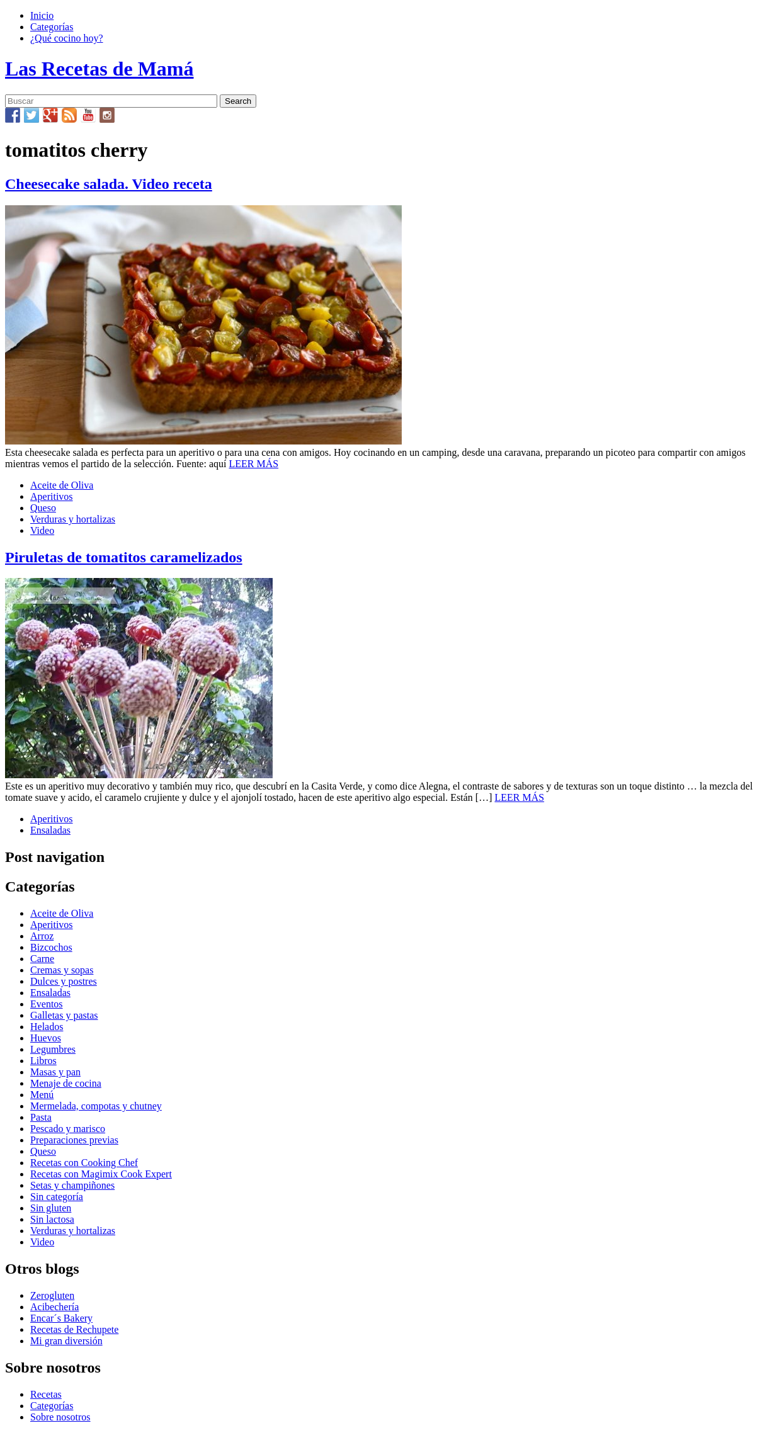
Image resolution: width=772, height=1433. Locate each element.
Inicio (42, 15)
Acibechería (54, 1306)
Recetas (46, 1394)
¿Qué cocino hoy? (66, 38)
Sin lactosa (52, 1219)
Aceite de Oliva (61, 485)
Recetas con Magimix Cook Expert (101, 1174)
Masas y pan (55, 1072)
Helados (46, 1026)
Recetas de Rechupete (74, 1329)
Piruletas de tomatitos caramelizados (123, 557)
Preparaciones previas (74, 1140)
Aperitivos (51, 496)
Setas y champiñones (72, 1185)
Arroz (42, 936)
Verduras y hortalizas (72, 519)
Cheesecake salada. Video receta (108, 184)
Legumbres (53, 1049)
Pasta (41, 1117)
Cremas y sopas (61, 970)
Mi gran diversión (66, 1340)
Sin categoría (56, 1196)
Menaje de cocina (65, 1083)
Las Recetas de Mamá (99, 68)
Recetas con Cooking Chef (84, 1162)
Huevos (45, 1038)
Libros (43, 1060)
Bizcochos (51, 947)
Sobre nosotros (60, 1417)
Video (42, 530)
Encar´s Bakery (61, 1318)
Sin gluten (50, 1208)
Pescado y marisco (67, 1128)
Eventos (46, 1004)
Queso (43, 507)
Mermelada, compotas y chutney (96, 1106)
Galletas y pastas (64, 1015)
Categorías (51, 26)
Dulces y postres (63, 981)
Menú (42, 1094)
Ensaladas (50, 830)
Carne (42, 958)
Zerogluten (52, 1295)
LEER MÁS (253, 463)
